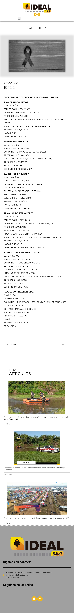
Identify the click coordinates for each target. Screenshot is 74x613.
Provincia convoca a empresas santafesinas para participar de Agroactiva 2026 (36, 518)
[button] (19, 18)
